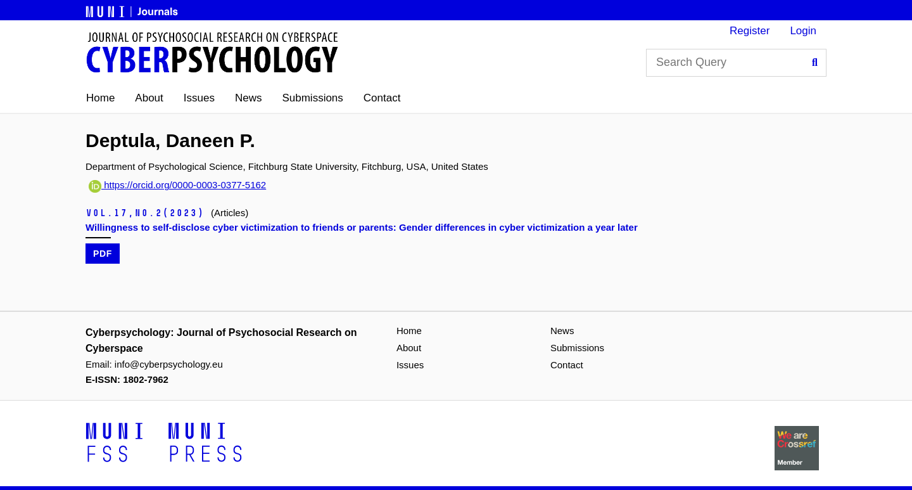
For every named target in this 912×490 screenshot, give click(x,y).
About (149, 98)
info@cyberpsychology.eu (169, 364)
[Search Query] (736, 63)
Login (803, 31)
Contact (382, 98)
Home (100, 98)
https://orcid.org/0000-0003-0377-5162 (177, 184)
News (248, 98)
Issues (199, 98)
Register (750, 31)
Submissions (312, 98)
